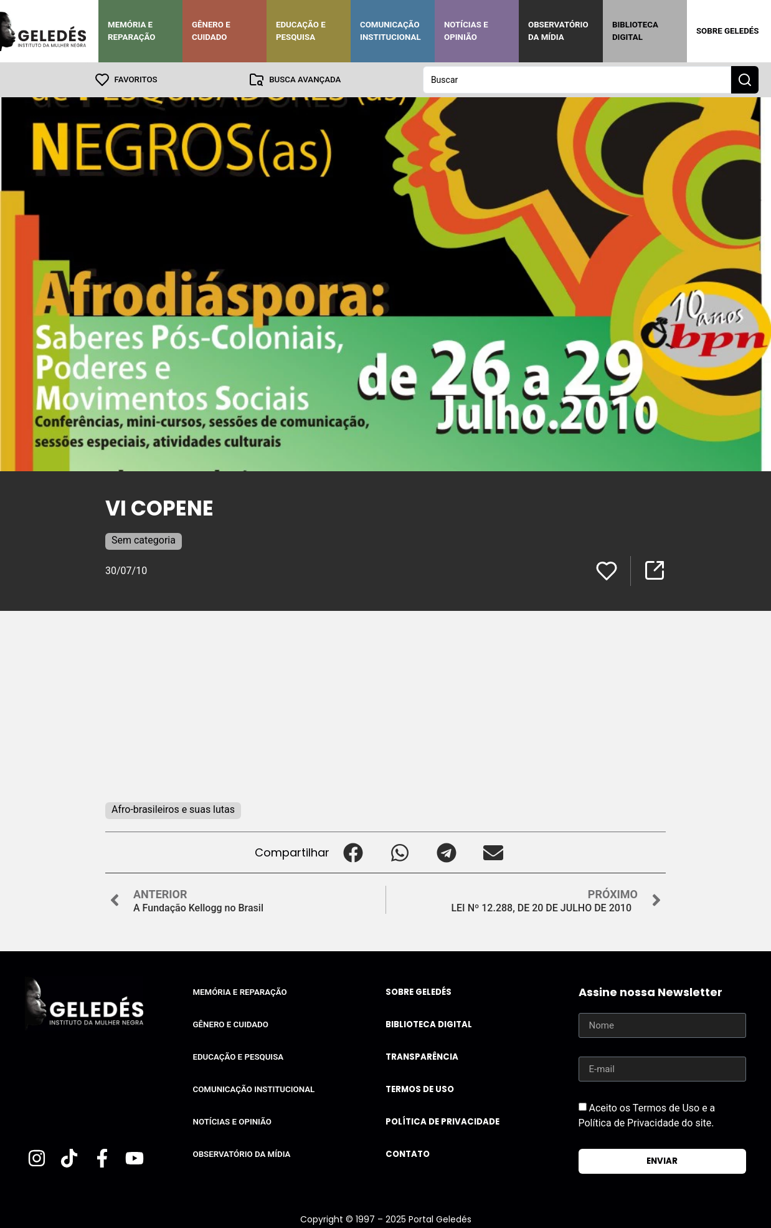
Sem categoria (143, 540)
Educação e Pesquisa (301, 31)
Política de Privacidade (442, 1122)
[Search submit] (745, 80)
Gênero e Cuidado (211, 31)
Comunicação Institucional (390, 31)
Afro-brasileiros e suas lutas (173, 809)
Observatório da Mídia (558, 31)
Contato (408, 1154)
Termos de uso (420, 1089)
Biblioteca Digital (635, 31)
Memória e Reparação (131, 31)
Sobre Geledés (727, 31)
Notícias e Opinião (466, 31)
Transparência (422, 1057)
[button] (352, 852)
